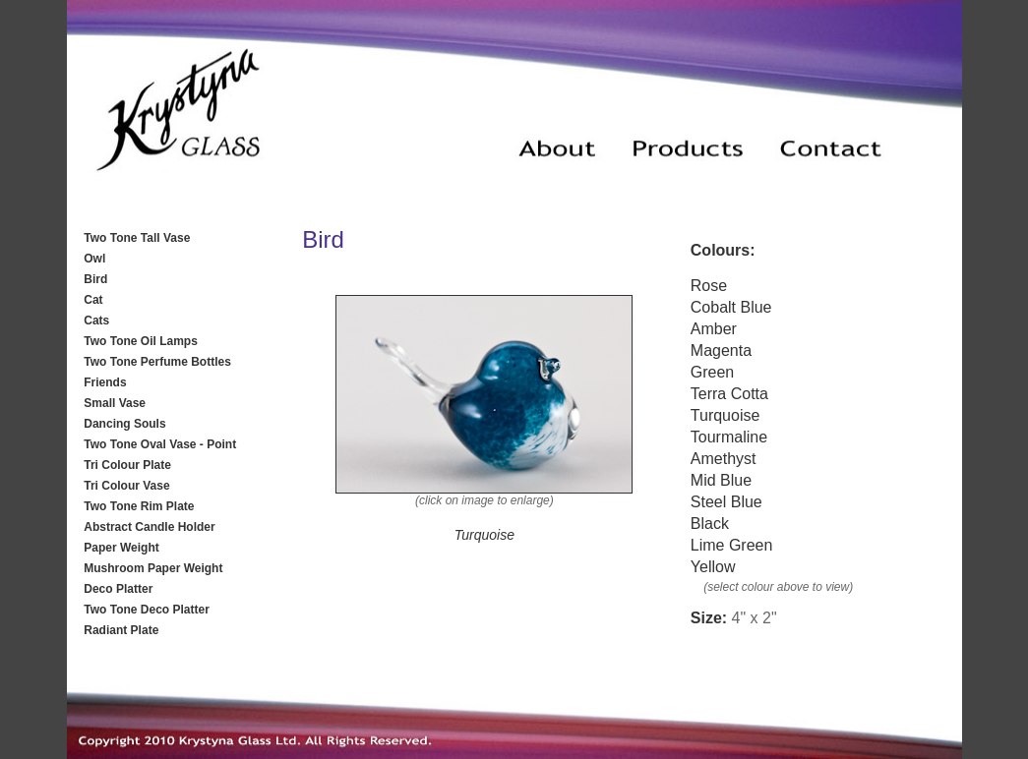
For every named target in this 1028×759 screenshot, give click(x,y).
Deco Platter (118, 589)
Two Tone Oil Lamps (141, 341)
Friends (105, 382)
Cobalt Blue (731, 307)
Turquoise (725, 415)
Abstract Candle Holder (149, 527)
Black (710, 523)
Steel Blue (726, 502)
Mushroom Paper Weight (153, 568)
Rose (709, 285)
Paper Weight (121, 548)
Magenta (721, 350)
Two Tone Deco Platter (147, 609)
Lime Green (732, 545)
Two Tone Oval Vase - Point (160, 444)
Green (712, 372)
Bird (95, 279)
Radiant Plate (121, 630)
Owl (94, 258)
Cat (93, 300)
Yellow (713, 566)
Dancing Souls (124, 424)
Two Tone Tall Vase (137, 238)
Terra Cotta (729, 393)
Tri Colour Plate (127, 465)
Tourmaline (729, 437)
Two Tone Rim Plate (139, 506)
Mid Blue (721, 480)
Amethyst (723, 458)
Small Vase (115, 403)
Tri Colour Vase (126, 486)
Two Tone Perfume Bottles (157, 362)
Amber (714, 329)
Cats (96, 320)
